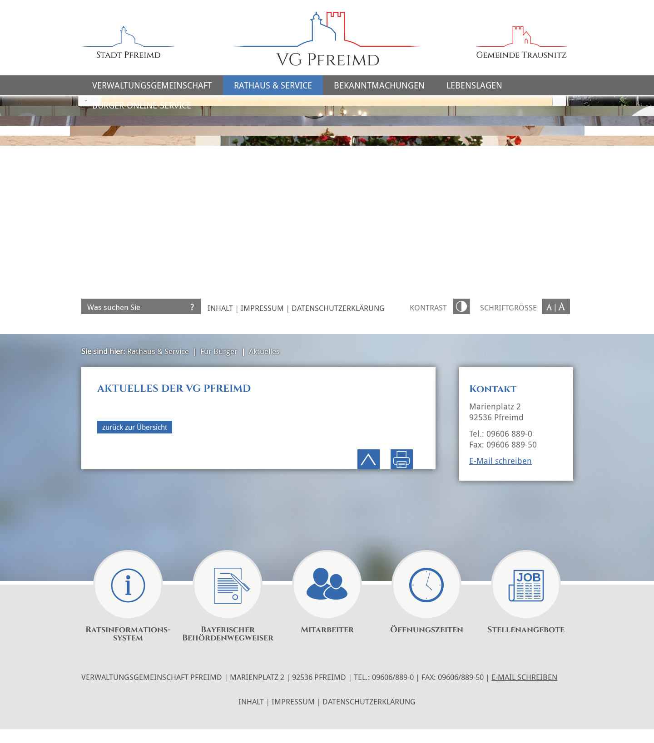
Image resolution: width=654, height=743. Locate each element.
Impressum (262, 308)
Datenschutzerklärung (338, 308)
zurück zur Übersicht (134, 427)
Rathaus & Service (273, 85)
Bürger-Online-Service (141, 105)
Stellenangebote (526, 630)
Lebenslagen (474, 85)
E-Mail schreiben (500, 460)
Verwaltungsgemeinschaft (152, 85)
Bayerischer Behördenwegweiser (227, 634)
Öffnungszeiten (426, 630)
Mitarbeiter (327, 630)
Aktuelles (264, 351)
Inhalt (220, 308)
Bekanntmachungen (379, 85)
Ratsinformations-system (128, 634)
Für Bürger (219, 351)
